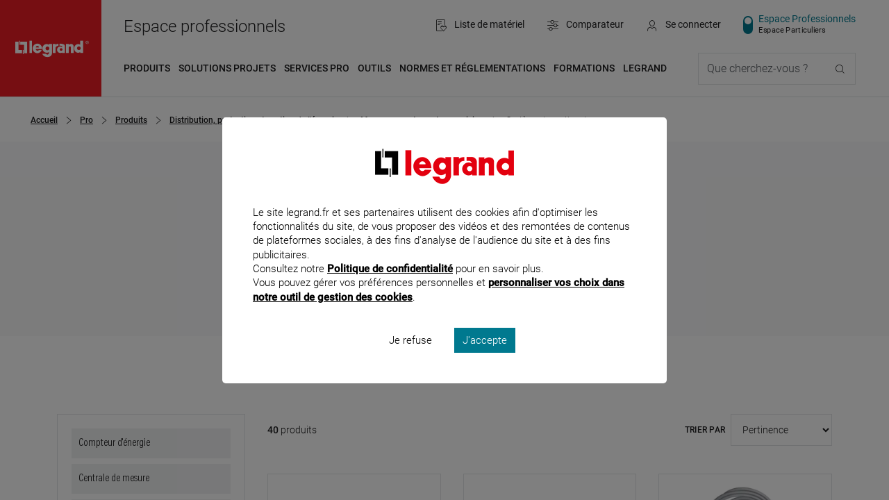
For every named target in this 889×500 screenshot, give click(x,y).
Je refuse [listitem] (410, 358)
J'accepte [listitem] (485, 358)
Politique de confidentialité (390, 287)
